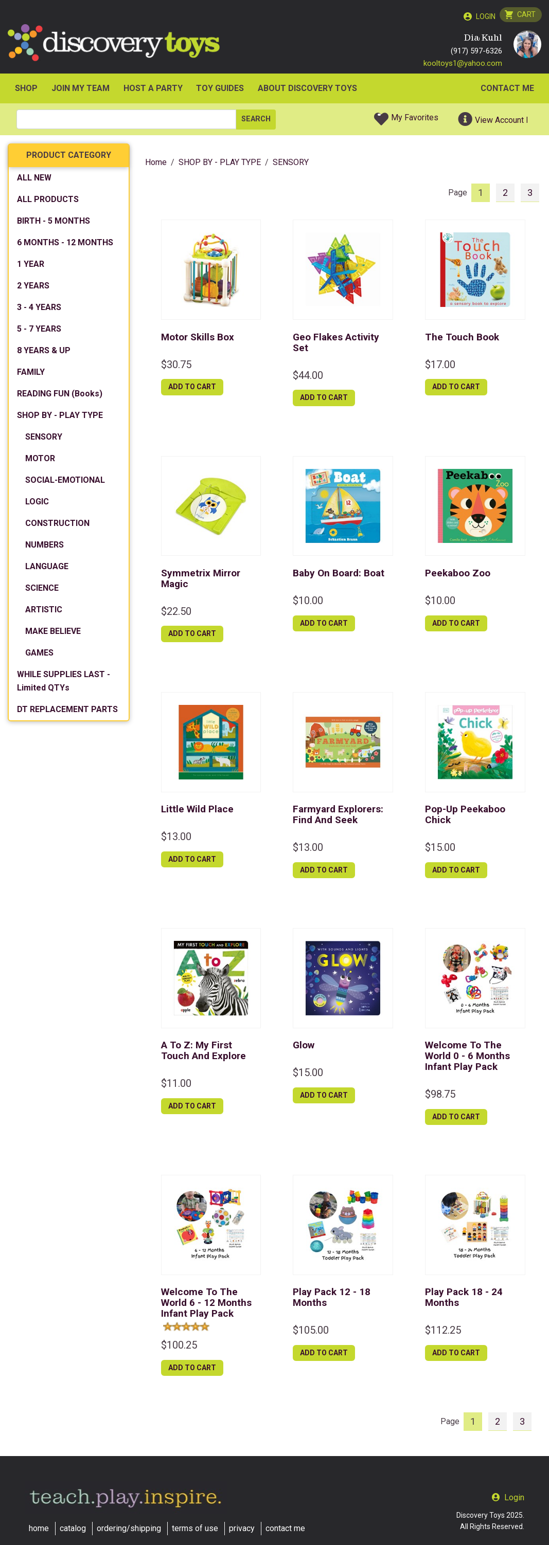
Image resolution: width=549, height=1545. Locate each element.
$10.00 (308, 602)
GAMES (39, 655)
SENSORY (43, 439)
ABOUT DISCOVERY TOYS (307, 91)
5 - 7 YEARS (39, 331)
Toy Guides (220, 91)
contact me (285, 1528)
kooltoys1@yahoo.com (462, 65)
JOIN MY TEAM (80, 91)
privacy (242, 1528)
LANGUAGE (46, 569)
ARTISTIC (43, 612)
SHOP (26, 91)
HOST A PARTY (153, 91)
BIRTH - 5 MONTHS (53, 223)
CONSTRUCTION (57, 526)
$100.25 (179, 1347)
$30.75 (176, 366)
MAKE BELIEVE (53, 634)
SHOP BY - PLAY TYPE (60, 418)
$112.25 (443, 1332)
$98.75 (440, 1096)
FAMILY (31, 374)
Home (156, 165)
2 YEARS (33, 288)
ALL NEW (34, 180)
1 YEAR (30, 266)
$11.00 (176, 1086)
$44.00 (308, 377)
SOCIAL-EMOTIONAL (65, 482)
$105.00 (311, 1332)
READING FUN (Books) (59, 396)
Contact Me (507, 91)
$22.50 (176, 613)
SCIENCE (42, 590)
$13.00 (176, 838)
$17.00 (440, 366)
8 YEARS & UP (43, 353)
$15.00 (440, 849)
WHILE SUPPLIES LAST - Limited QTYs (63, 683)
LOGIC (37, 504)
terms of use (195, 1528)
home (39, 1528)
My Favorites (414, 120)
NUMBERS (44, 547)
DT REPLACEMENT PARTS (67, 712)
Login (483, 16)
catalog (73, 1528)
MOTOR (40, 461)
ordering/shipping (129, 1528)
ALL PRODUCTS (48, 202)
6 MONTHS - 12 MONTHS (65, 245)
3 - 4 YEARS (39, 310)
